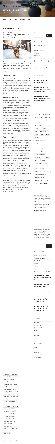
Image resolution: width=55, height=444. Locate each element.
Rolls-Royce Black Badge (9, 416)
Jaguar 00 (15, 391)
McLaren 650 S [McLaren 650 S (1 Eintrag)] (38, 151)
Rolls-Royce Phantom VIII (9, 421)
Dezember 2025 (38, 325)
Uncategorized (37, 357)
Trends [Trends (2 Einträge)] (36, 186)
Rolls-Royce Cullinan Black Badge (11, 418)
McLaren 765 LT (7, 406)
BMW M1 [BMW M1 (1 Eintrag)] (37, 120)
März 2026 (36, 322)
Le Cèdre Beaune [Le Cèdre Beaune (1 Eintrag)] (46, 143)
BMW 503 (15, 376)
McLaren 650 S (12, 401)
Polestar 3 (6, 413)
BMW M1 (6, 379)
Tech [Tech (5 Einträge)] (36, 183)
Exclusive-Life (15, 10)
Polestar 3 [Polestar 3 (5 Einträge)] (37, 166)
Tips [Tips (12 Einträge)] (41, 183)
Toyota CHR (14, 428)
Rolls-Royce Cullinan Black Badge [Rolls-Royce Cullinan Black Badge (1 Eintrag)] (42, 171)
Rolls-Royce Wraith (8, 426)
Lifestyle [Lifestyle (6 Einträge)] (44, 148)
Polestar (13, 411)
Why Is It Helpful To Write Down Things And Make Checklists (42, 89)
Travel (10, 19)
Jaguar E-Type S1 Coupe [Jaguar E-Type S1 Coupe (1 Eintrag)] (40, 140)
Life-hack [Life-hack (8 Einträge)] (37, 148)
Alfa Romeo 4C (14, 374)
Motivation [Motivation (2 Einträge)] (37, 160)
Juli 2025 (36, 333)
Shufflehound (38, 65)
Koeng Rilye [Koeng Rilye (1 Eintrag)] (37, 143)
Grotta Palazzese (7, 389)
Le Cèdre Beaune (14, 396)
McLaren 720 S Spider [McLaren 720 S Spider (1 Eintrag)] (40, 154)
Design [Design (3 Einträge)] (44, 128)
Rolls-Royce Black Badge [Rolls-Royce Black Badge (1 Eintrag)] (40, 168)
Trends (5, 431)
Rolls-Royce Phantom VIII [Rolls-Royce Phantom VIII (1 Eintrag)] (40, 174)
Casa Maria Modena (8, 384)
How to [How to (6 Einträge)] (41, 134)
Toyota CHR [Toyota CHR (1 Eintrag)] (46, 183)
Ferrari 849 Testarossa (39, 50)
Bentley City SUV (7, 376)
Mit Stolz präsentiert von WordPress (11, 440)
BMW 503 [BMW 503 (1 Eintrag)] (47, 117)
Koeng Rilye (6, 396)
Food (17, 386)
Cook (15, 384)
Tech (5, 428)
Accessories (6, 374)
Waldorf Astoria (7, 433)
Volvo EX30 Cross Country (40, 45)
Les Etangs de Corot (8, 399)
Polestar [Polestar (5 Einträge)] (45, 163)
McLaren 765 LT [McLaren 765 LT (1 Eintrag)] (38, 157)
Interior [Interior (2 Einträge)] (47, 134)
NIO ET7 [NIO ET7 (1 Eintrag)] (44, 160)
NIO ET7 (12, 408)
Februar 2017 (37, 335)
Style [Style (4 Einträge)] (47, 180)
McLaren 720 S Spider (8, 404)
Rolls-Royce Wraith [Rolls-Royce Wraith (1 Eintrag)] (39, 180)
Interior (10, 391)
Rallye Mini (12, 413)
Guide (14, 389)
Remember (22, 19)
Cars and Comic (7, 381)
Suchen (36, 32)
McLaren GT (15, 406)
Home (4, 19)
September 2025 (38, 327)
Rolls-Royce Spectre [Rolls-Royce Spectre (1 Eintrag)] (39, 177)
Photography (6, 411)
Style (15, 426)
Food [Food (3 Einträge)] (36, 131)
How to (5, 391)
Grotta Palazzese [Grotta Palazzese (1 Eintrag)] (43, 131)
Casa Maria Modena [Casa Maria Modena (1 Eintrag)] (39, 125)
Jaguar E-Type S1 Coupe (9, 394)
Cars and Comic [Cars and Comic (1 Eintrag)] (38, 122)
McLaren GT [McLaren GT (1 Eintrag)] (47, 157)
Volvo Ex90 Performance (40, 48)
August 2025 (37, 330)
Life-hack (16, 399)
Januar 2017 (37, 338)
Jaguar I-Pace (37, 55)
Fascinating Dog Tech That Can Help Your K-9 (42, 67)
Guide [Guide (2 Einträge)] (36, 134)
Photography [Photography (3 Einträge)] (38, 163)
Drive (29, 19)
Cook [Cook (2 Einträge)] (47, 125)
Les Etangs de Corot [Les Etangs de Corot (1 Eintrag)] (39, 145)
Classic (15, 19)
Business (12, 379)
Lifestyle (5, 401)
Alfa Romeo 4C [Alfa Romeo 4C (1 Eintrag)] (46, 114)
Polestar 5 (36, 53)
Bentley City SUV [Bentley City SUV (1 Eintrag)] (39, 117)
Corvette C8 (6, 386)
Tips (8, 428)
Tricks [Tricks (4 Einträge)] (42, 186)
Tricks (9, 431)
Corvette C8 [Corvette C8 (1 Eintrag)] (37, 128)
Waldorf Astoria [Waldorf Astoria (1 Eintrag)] (38, 189)
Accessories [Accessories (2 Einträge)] (37, 114)
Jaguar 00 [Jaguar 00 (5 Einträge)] (37, 137)
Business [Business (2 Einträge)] (44, 120)
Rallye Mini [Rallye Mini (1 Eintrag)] (44, 166)
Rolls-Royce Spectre (8, 423)
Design (12, 386)
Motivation (6, 408)
